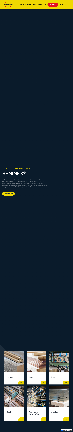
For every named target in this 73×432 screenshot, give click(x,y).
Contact (52, 5)
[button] (42, 4)
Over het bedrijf (8, 193)
